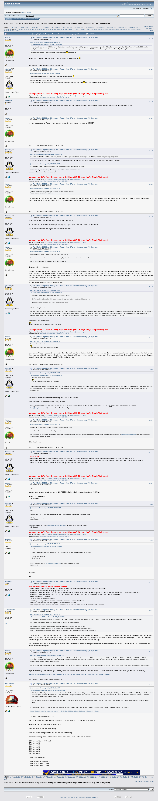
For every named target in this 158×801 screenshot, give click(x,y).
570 (66, 29)
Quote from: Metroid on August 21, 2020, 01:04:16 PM (46, 44)
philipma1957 (10, 683)
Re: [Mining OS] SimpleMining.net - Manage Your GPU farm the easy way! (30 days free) (65, 37)
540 (120, 27)
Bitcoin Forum (8, 23)
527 (85, 27)
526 (82, 27)
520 (66, 27)
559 (36, 29)
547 (140, 27)
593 (129, 29)
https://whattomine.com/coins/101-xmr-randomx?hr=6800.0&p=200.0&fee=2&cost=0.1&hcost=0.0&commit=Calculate (69, 675)
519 (63, 27)
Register (31, 18)
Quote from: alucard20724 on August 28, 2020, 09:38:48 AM (46, 655)
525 (79, 27)
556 (27, 29)
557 (30, 29)
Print (151, 30)
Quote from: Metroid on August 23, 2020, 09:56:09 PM (45, 290)
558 (33, 29)
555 (25, 29)
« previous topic (148, 26)
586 (110, 29)
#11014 (151, 484)
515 (52, 27)
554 (22, 29)
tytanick (8, 69)
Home (9, 18)
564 (49, 29)
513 (46, 27)
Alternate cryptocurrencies (24, 23)
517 (57, 27)
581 (96, 29)
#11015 (151, 504)
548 (5, 29)
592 (126, 29)
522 (71, 27)
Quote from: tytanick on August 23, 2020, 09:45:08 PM (45, 251)
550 (10, 29)
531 (96, 27)
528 (87, 27)
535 (107, 27)
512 (44, 27)
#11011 (151, 369)
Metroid (7, 37)
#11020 (151, 684)
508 (33, 27)
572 (71, 29)
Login (25, 18)
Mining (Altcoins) (40, 23)
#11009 (151, 286)
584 (104, 29)
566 (55, 29)
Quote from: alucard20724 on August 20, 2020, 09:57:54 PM (48, 617)
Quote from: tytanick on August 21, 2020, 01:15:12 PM (45, 42)
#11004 (151, 119)
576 (82, 29)
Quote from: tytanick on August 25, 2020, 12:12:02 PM (45, 544)
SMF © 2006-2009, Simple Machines (87, 797)
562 (44, 29)
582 (99, 29)
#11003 (151, 101)
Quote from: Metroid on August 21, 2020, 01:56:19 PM (45, 73)
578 (88, 29)
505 (24, 27)
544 (131, 27)
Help (14, 18)
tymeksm (8, 581)
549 (7, 29)
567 (58, 29)
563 (47, 29)
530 (93, 27)
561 (41, 29)
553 (19, 29)
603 (17, 31)
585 (107, 29)
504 (22, 27)
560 (38, 29)
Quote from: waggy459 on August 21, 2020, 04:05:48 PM (46, 154)
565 (52, 29)
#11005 (151, 150)
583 (101, 29)
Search (19, 18)
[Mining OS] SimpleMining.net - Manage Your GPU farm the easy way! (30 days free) (79, 23)
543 (129, 27)
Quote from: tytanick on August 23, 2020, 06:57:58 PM (45, 188)
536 (109, 27)
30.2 (27, 16)
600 (10, 31)
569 (63, 29)
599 (7, 31)
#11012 (151, 421)
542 (126, 27)
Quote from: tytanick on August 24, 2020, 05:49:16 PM (45, 424)
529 (90, 27)
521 (68, 27)
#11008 (151, 248)
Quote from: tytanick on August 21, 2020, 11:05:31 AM (45, 614)
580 (93, 29)
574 (77, 29)
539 (118, 27)
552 (16, 29)
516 (55, 27)
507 (30, 27)
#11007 (151, 216)
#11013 (151, 452)
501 (13, 27)
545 (134, 27)
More (36, 18)
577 (85, 29)
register (28, 12)
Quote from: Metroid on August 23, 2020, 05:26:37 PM (45, 164)
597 (140, 29)
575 (80, 29)
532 (98, 27)
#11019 (151, 651)
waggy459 (8, 100)
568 (60, 29)
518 (60, 27)
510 (38, 27)
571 (69, 29)
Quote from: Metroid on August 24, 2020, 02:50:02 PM (45, 373)
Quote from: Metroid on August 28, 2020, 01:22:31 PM (45, 688)
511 (41, 27)
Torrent (31, 16)
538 (115, 27)
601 (13, 31)
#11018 (151, 611)
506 (27, 27)
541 (123, 27)
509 (35, 27)
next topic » (150, 28)
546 (137, 27)
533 (101, 27)
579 (90, 29)
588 (115, 29)
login (22, 12)
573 (74, 29)
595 (134, 29)
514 (49, 27)
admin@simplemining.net (78, 96)
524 (77, 27)
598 (5, 31)
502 (16, 27)
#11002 (151, 70)
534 (104, 27)
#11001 (151, 38)
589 (118, 29)
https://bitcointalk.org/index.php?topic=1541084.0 (54, 97)
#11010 (151, 337)
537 (112, 27)
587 (112, 29)
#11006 (151, 185)
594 (132, 29)
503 (19, 27)
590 (121, 29)
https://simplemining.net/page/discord (57, 96)
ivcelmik (8, 483)
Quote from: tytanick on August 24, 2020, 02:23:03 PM (45, 341)
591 (123, 29)
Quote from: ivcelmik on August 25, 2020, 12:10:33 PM (45, 508)
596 (137, 29)
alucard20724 (10, 610)
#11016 (151, 540)
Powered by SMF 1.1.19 (68, 797)
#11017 (151, 582)
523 (74, 27)
